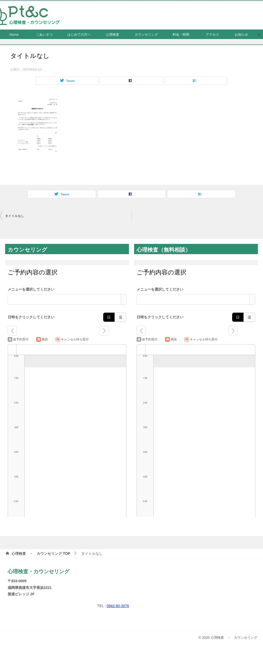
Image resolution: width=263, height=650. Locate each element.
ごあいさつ (44, 34)
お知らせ (241, 34)
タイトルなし (14, 216)
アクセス (212, 34)
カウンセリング (146, 34)
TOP (41, 553)
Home (14, 34)
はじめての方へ (79, 34)
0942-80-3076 (118, 606)
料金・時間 (181, 34)
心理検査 (112, 34)
